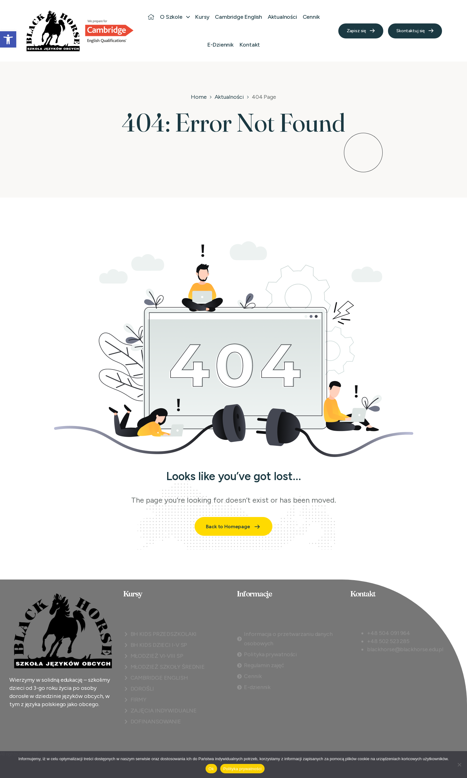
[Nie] (459, 764)
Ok (211, 768)
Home (199, 96)
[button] (8, 39)
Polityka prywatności (242, 768)
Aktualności (229, 96)
